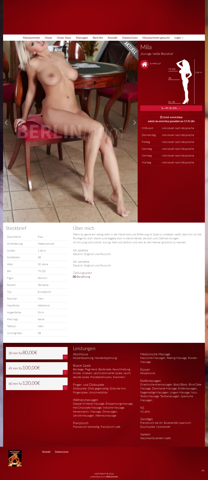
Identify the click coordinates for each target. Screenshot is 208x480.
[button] (65, 357)
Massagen (82, 37)
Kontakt (112, 37)
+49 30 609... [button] (171, 108)
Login (179, 37)
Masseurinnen (31, 37)
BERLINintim (112, 476)
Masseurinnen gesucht (156, 37)
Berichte (98, 37)
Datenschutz (130, 37)
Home (48, 37)
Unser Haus (64, 37)
